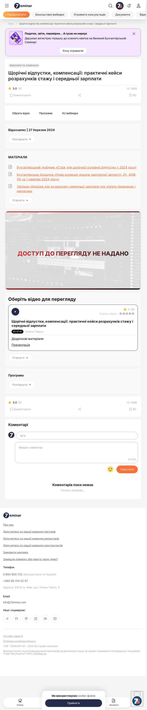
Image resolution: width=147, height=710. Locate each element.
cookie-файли (86, 695)
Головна (20, 702)
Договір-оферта (13, 636)
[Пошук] (110, 6)
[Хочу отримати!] (73, 51)
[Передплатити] (16, 14)
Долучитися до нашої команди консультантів (33, 545)
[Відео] (11, 24)
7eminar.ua (39, 653)
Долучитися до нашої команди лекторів (29, 531)
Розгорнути (21, 139)
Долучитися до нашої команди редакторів (31, 538)
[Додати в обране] (132, 95)
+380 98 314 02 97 (15, 581)
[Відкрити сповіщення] (129, 6)
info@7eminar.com (14, 602)
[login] (138, 6)
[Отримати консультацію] (90, 14)
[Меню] (7, 6)
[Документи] (122, 14)
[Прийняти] (73, 703)
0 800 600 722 (29, 574)
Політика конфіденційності (19, 641)
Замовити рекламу (15, 552)
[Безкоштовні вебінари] (50, 14)
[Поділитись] (80, 95)
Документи (114, 702)
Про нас (8, 524)
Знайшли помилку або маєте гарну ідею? (30, 559)
